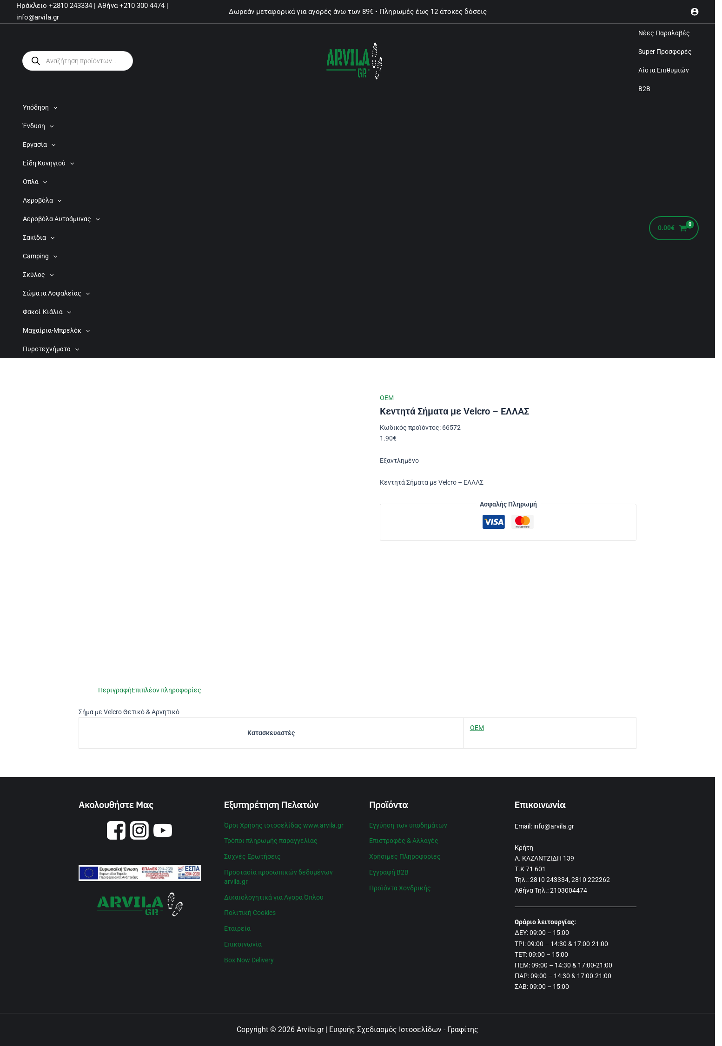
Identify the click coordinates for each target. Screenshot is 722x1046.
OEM (387, 397)
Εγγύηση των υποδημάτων (408, 825)
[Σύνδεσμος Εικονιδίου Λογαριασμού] (694, 11)
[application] (53, 107)
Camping (40, 256)
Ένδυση (38, 126)
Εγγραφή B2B (389, 872)
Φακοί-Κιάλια (47, 312)
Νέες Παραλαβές (664, 33)
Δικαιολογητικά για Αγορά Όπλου (274, 897)
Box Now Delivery (249, 960)
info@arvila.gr (553, 826)
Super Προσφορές (665, 51)
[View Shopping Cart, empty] (674, 228)
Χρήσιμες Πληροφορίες (405, 856)
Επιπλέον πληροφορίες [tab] (166, 690)
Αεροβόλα (42, 200)
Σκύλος (38, 274)
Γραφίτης (462, 1029)
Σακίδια (38, 237)
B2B (644, 88)
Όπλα (35, 181)
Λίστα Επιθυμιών (663, 70)
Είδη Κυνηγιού (48, 163)
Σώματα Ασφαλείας (56, 293)
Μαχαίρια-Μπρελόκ (56, 330)
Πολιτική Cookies (250, 912)
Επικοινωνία (243, 944)
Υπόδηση (40, 107)
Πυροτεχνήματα (51, 349)
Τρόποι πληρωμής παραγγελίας (271, 840)
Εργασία (39, 144)
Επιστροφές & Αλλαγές (403, 840)
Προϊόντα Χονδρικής (400, 888)
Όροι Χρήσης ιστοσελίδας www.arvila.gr (284, 825)
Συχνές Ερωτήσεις (252, 856)
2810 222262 (590, 879)
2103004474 (568, 890)
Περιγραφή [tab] (115, 690)
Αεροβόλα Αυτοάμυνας (61, 219)
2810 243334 (549, 879)
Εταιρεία (237, 928)
